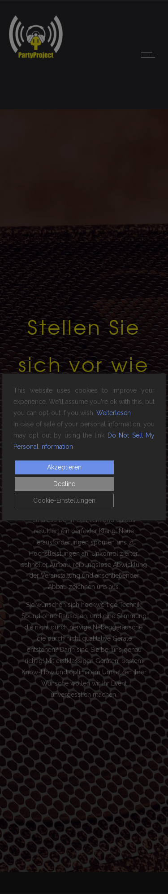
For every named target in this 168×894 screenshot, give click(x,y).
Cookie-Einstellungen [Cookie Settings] (64, 500)
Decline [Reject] (64, 483)
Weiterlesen (113, 412)
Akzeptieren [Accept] (64, 467)
